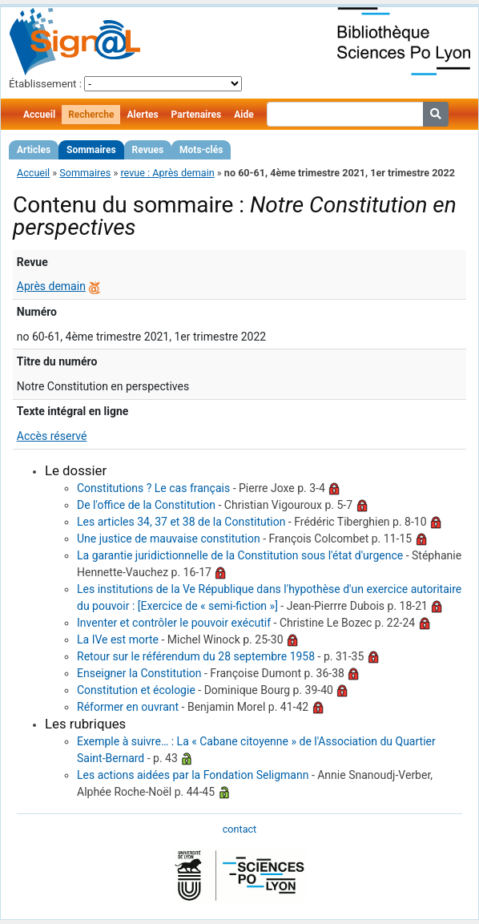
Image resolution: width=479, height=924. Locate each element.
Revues (148, 149)
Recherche (91, 114)
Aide (243, 114)
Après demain (51, 286)
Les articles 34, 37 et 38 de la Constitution (181, 521)
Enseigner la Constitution (139, 673)
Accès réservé (52, 436)
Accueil (39, 114)
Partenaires (196, 114)
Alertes (142, 114)
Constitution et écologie (136, 690)
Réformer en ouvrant (128, 706)
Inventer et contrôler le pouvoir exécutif (174, 622)
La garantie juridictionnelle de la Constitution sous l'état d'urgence (240, 555)
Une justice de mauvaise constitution (168, 538)
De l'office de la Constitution (146, 504)
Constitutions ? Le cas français (153, 488)
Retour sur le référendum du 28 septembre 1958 (196, 656)
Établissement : (45, 84)
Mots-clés (201, 149)
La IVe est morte (118, 639)
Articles (33, 149)
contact (239, 829)
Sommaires (90, 149)
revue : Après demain (167, 173)
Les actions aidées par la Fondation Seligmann (192, 775)
